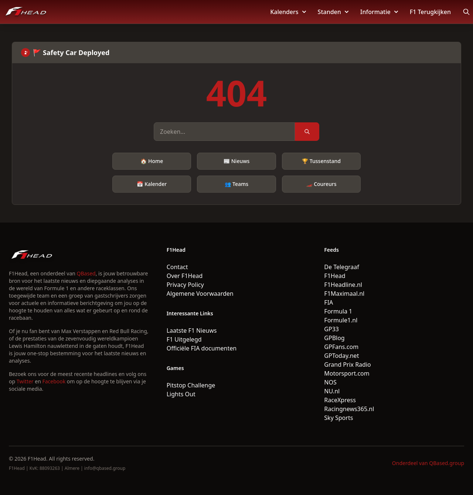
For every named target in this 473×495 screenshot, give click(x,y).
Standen (333, 12)
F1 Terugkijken (430, 12)
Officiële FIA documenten (202, 348)
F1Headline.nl (343, 285)
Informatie (379, 12)
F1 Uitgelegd (184, 339)
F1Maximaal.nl (344, 293)
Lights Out (181, 394)
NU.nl (332, 391)
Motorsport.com (346, 373)
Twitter (25, 381)
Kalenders (288, 12)
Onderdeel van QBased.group (428, 463)
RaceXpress (340, 400)
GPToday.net (341, 356)
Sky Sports (338, 418)
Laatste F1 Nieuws (192, 330)
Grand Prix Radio (347, 364)
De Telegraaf (341, 267)
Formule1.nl (340, 320)
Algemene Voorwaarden (200, 293)
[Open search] (466, 12)
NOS (330, 382)
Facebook (53, 381)
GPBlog (334, 338)
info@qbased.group (104, 468)
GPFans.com (341, 347)
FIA (328, 302)
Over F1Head (185, 276)
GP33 (331, 329)
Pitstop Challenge (191, 385)
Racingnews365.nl (349, 409)
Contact (177, 267)
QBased (86, 273)
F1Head (334, 276)
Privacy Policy (185, 285)
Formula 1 (338, 311)
